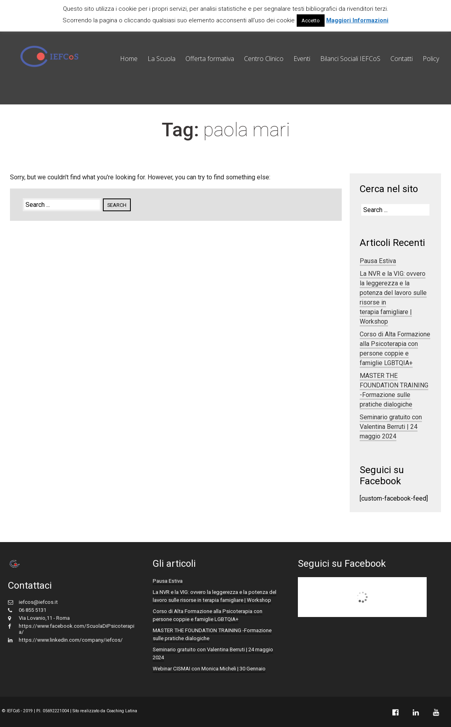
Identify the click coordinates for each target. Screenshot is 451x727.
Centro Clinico (264, 58)
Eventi (301, 58)
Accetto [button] (310, 21)
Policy (431, 58)
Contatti (401, 58)
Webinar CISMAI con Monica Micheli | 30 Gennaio (209, 669)
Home (129, 58)
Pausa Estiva (378, 261)
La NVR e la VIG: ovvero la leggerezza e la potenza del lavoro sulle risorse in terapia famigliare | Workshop (214, 596)
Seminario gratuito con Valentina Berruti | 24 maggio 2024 (391, 426)
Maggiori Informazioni (357, 20)
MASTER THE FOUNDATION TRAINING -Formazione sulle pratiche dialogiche (394, 390)
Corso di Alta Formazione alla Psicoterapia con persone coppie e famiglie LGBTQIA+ (395, 348)
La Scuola (161, 58)
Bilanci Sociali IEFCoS (350, 58)
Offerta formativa (209, 58)
